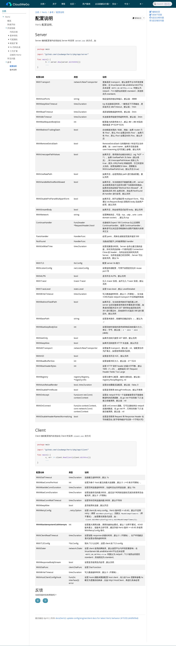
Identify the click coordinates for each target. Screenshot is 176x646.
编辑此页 (154, 11)
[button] (45, 3)
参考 (52, 12)
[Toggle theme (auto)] (141, 3)
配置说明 (60, 12)
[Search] (162, 4)
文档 (37, 12)
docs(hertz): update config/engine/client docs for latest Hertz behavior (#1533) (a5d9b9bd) (97, 618)
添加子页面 (155, 14)
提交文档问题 (156, 17)
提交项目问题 (156, 20)
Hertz (44, 12)
